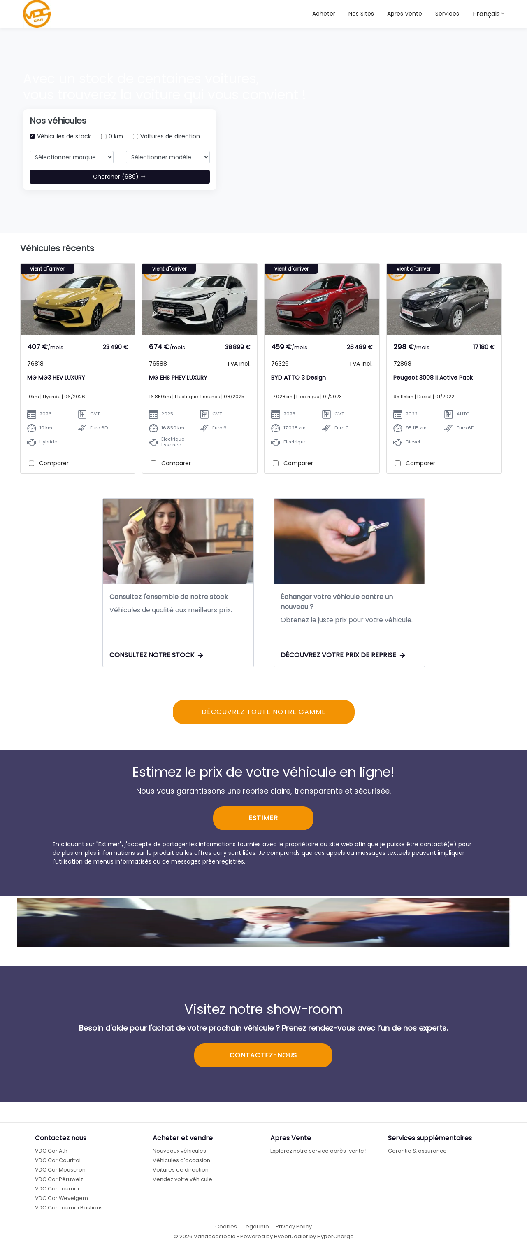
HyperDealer (291, 1236)
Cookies (226, 1227)
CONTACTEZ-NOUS (263, 1056)
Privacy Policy (294, 1227)
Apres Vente (404, 13)
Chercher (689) (119, 177)
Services (447, 13)
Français (486, 14)
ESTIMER (263, 819)
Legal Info (256, 1227)
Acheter (323, 13)
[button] (361, 14)
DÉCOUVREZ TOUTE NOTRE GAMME (264, 712)
